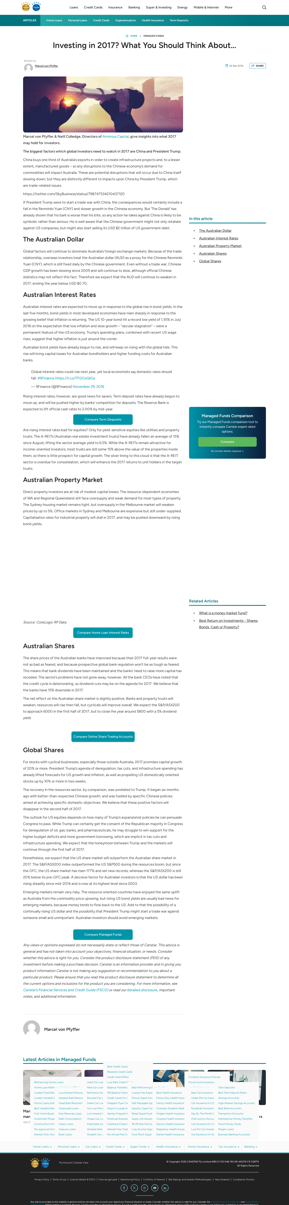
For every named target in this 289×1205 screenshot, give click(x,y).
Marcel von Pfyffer (46, 66)
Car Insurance (229, 1147)
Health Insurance (153, 20)
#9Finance (46, 378)
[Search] (264, 7)
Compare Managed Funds (103, 934)
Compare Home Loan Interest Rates (103, 633)
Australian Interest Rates (218, 238)
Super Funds (139, 1147)
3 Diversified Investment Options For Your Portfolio (108, 1114)
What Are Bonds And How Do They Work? (173, 1114)
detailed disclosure (142, 990)
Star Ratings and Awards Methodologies (190, 1180)
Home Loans (54, 20)
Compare (227, 442)
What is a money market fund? (223, 613)
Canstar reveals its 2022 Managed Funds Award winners (236, 1114)
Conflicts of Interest (154, 1180)
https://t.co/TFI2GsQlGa (75, 378)
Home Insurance (200, 1147)
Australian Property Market (220, 246)
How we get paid (108, 1180)
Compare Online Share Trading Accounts (103, 736)
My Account (65, 1163)
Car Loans (93, 1147)
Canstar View (81, 1163)
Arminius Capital (116, 136)
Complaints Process (243, 1180)
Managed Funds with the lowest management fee (52, 1114)
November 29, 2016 (88, 386)
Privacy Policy (42, 1180)
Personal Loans (77, 20)
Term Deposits (179, 20)
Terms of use (59, 1180)
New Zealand (222, 1180)
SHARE (257, 65)
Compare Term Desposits (103, 419)
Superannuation (125, 20)
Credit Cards (101, 20)
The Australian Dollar (215, 230)
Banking (250, 1147)
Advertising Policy (130, 1180)
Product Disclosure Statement (225, 1202)
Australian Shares (213, 253)
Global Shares (210, 261)
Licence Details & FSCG (82, 1180)
